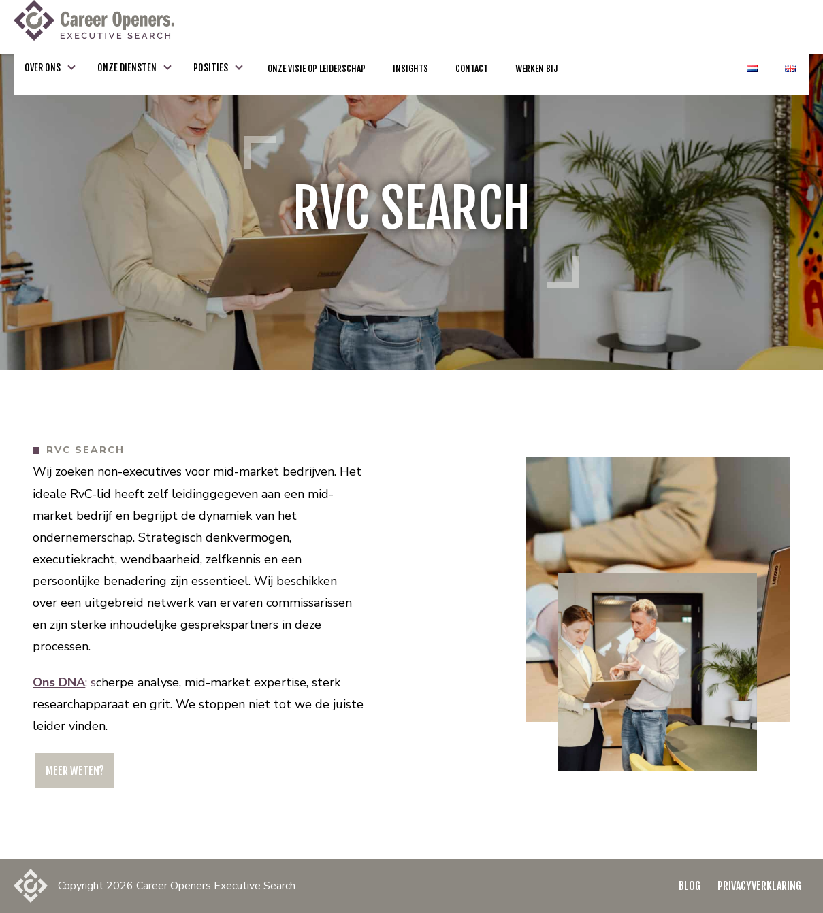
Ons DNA (59, 682)
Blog (689, 886)
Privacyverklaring (759, 886)
